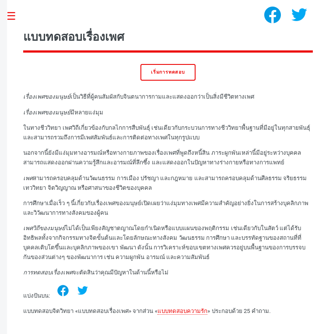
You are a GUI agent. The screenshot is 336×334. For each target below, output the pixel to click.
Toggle (16, 16)
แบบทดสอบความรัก (182, 311)
